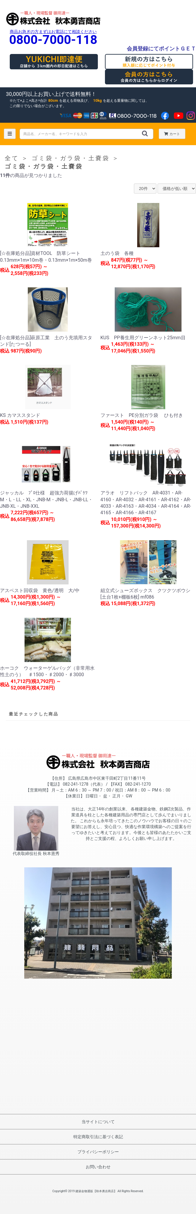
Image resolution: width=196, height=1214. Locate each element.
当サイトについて (98, 1121)
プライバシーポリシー (98, 1151)
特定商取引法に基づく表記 (98, 1136)
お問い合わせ (98, 1166)
